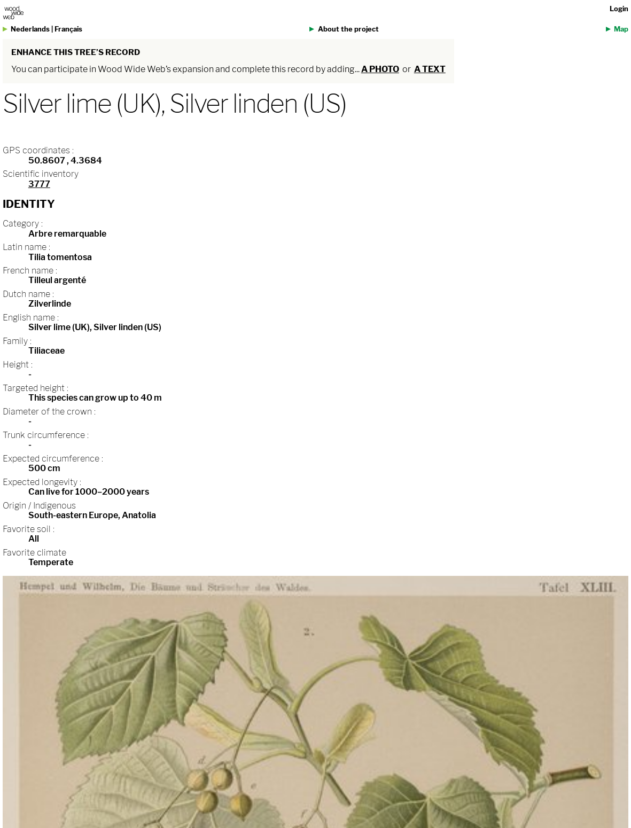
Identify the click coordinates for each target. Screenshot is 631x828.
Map (621, 29)
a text (430, 69)
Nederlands (30, 29)
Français (68, 29)
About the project (348, 29)
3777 (39, 184)
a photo (380, 69)
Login (619, 9)
